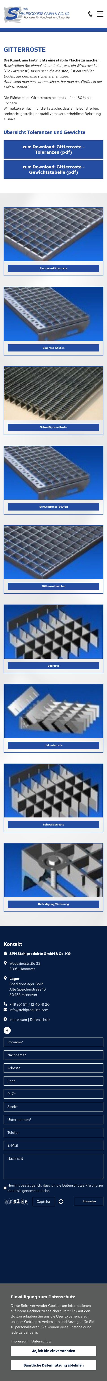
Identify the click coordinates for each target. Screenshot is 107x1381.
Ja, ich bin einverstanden (53, 1350)
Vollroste (53, 666)
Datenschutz (40, 1019)
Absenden (89, 1201)
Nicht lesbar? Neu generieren (61, 1201)
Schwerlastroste (53, 824)
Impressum (18, 1019)
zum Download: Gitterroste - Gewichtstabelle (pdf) (54, 169)
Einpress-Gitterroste (53, 268)
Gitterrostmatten (53, 586)
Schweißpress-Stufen (53, 507)
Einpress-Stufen (53, 348)
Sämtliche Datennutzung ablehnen (54, 1365)
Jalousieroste (53, 745)
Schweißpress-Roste (53, 427)
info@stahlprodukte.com (28, 1009)
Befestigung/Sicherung (53, 904)
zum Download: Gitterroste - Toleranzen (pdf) (54, 149)
